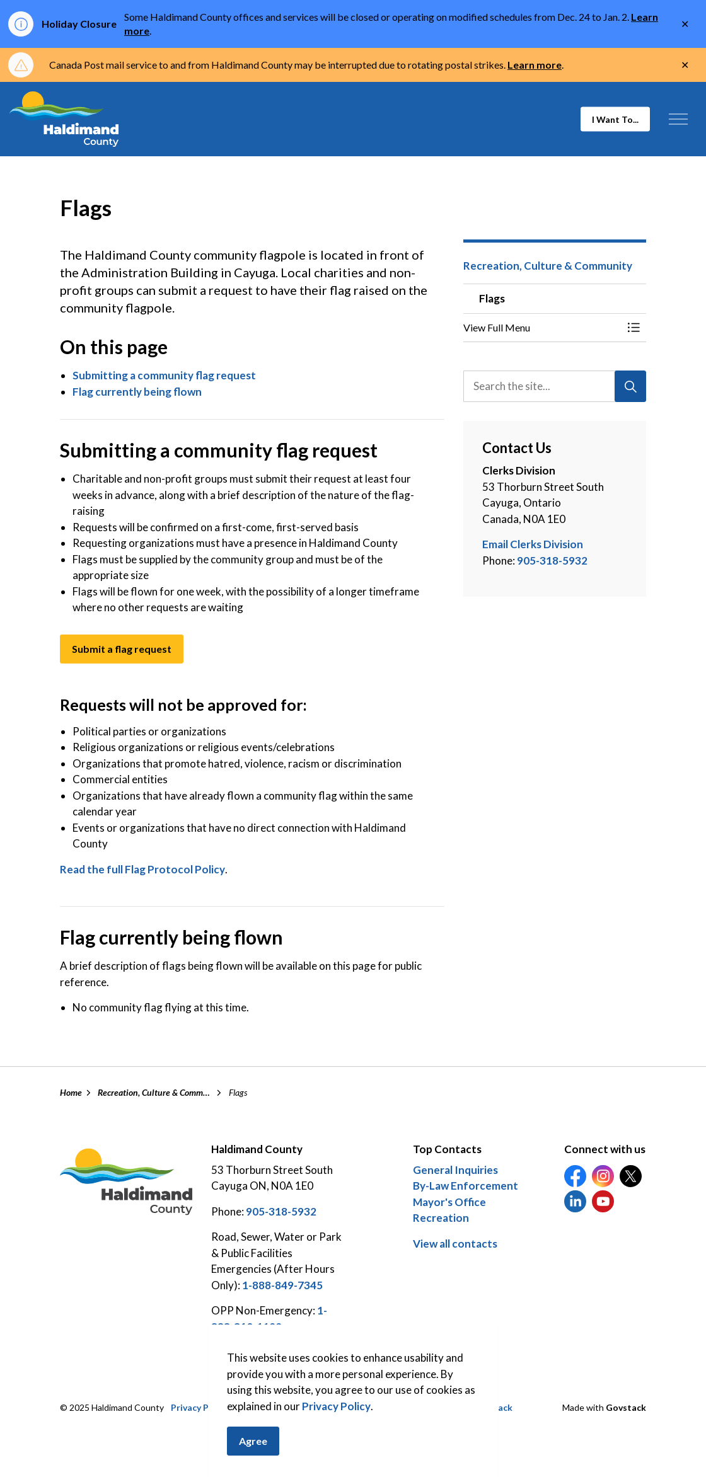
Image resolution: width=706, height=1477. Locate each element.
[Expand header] (678, 119)
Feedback (492, 1407)
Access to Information (281, 1407)
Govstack (626, 1407)
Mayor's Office (449, 1202)
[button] (542, 328)
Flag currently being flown (137, 391)
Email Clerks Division (532, 544)
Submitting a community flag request (164, 375)
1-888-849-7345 (282, 1285)
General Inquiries (455, 1169)
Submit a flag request (122, 649)
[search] (553, 386)
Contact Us (401, 1407)
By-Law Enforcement (465, 1185)
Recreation (441, 1217)
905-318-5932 (552, 560)
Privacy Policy (199, 1407)
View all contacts (455, 1243)
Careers (448, 1407)
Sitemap (352, 1407)
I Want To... (615, 119)
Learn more (534, 65)
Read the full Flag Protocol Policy (142, 869)
